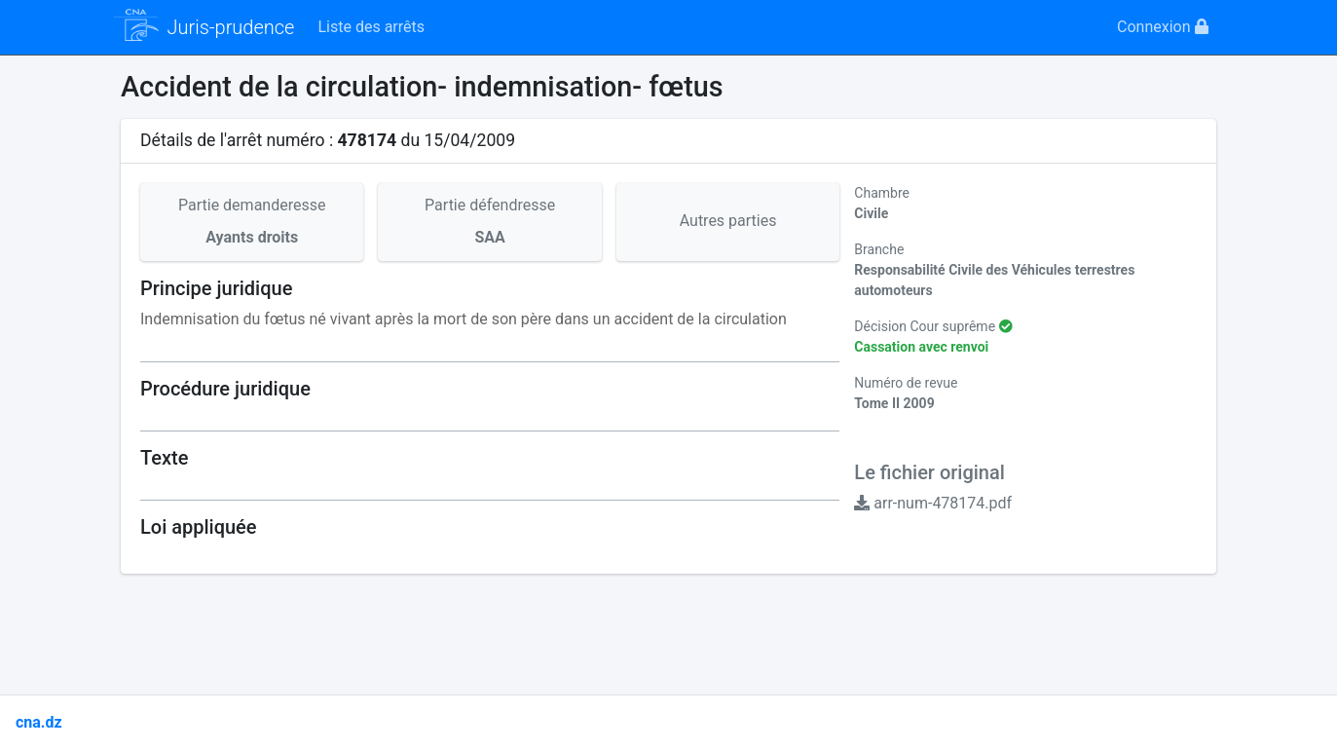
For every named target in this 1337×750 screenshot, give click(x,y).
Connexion (1162, 27)
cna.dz (39, 722)
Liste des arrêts (371, 27)
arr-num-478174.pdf (933, 503)
